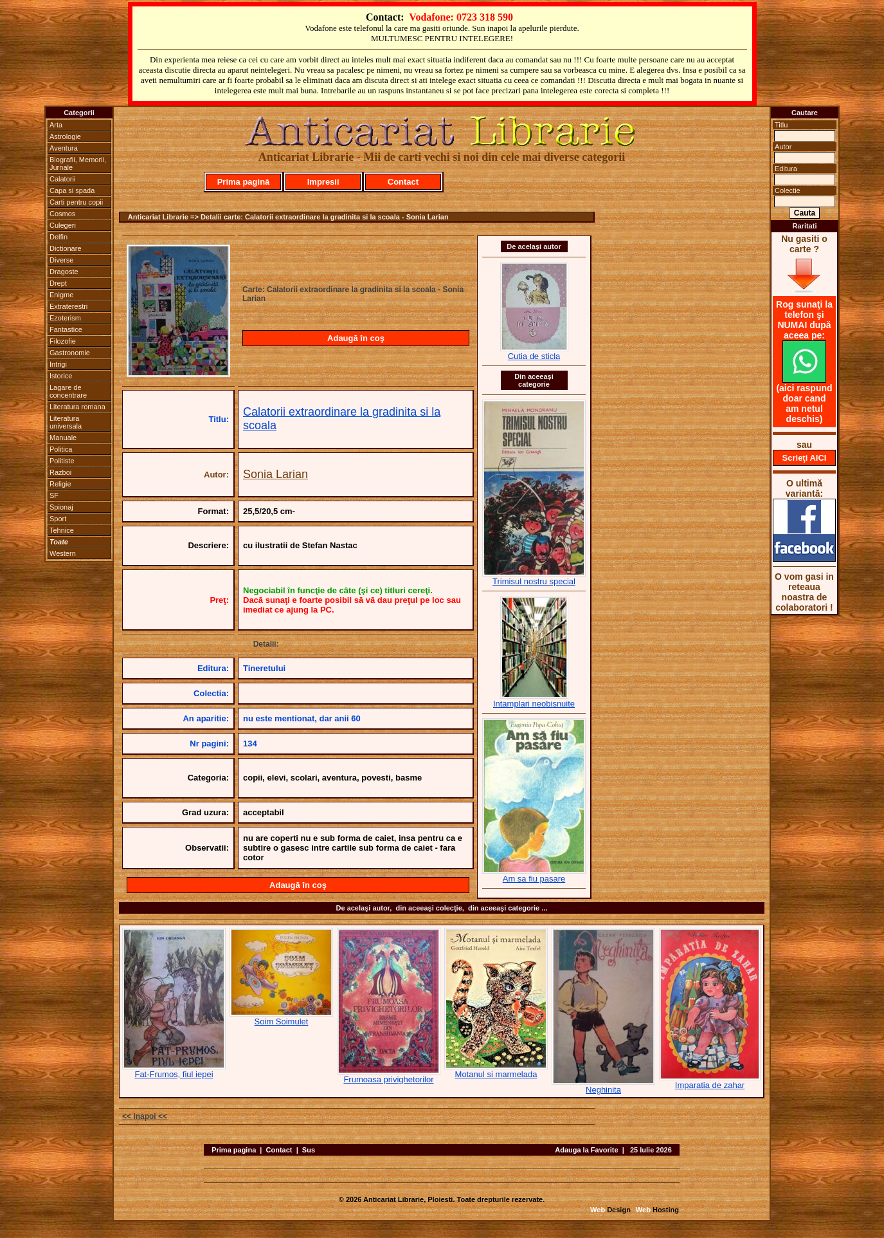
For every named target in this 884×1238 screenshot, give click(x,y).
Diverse (61, 260)
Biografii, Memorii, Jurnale (78, 163)
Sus (308, 1150)
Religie (60, 484)
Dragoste (64, 271)
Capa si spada (72, 190)
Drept (58, 283)
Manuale (63, 437)
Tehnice (62, 530)
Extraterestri (68, 306)
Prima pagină (243, 182)
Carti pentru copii (76, 202)
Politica (61, 449)
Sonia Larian (275, 474)
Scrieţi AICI (804, 458)
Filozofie (63, 341)
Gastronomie (70, 352)
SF (54, 495)
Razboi (60, 472)
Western (63, 553)
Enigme (61, 295)
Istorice (61, 376)
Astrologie (65, 136)
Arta (56, 125)
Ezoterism (65, 318)
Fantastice (66, 329)
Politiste (62, 461)
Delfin (59, 237)
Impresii (323, 182)
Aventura (64, 148)
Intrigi (58, 364)
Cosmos (62, 213)
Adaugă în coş (355, 338)
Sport (58, 518)
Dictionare (66, 248)
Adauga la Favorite (586, 1150)
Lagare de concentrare (68, 391)
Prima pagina (234, 1150)
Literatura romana (77, 407)
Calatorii (62, 179)
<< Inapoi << (144, 1116)
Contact (403, 182)
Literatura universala (66, 422)
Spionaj (61, 507)
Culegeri (63, 225)
